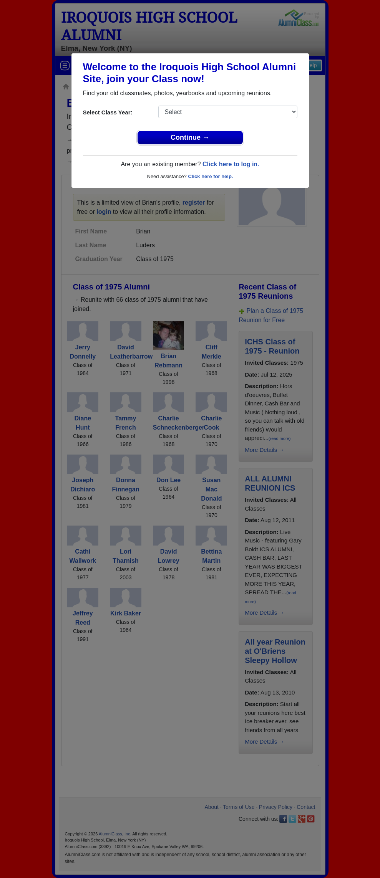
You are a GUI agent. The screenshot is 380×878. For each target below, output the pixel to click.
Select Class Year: (108, 112)
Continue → (190, 137)
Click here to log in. (230, 164)
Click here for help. (210, 176)
